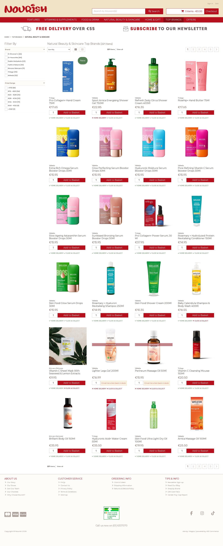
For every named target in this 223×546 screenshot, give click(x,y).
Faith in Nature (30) (16, 65)
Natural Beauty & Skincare (122, 19)
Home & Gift (153, 19)
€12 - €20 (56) (14, 91)
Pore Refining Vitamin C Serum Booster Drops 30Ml (195, 169)
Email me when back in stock (114, 383)
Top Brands (173, 19)
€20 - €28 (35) (14, 95)
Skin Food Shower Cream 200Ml (153, 303)
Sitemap (63, 495)
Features (33, 19)
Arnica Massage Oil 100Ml (192, 438)
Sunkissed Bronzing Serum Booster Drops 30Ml (107, 237)
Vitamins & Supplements (61, 19)
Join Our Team (12, 488)
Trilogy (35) (12, 72)
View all (120, 49)
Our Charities (11, 492)
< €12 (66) (12, 88)
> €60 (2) (11, 109)
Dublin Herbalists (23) (16, 61)
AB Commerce (212, 531)
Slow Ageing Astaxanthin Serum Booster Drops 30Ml (67, 237)
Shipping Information (122, 485)
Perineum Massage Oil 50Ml (151, 370)
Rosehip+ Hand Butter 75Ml (194, 100)
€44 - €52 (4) (13, 105)
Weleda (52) (13, 75)
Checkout (211, 11)
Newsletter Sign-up (174, 482)
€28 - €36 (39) (14, 98)
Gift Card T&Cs (173, 492)
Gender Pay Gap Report (176, 495)
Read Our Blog (173, 485)
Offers (191, 19)
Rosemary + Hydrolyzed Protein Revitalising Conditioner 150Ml (196, 237)
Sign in (210, 3)
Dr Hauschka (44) (15, 58)
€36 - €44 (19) (14, 102)
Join (217, 3)
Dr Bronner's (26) (15, 54)
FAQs (61, 482)
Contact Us (64, 485)
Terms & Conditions (67, 492)
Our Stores (10, 485)
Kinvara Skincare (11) (16, 68)
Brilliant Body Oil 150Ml (62, 438)
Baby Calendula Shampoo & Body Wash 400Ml (194, 304)
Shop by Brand (173, 488)
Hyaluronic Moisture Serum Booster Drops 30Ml (151, 169)
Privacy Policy (65, 488)
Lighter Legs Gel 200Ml (105, 370)
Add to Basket (71, 112)
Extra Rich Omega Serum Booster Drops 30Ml (63, 169)
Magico (192, 531)
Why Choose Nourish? (15, 495)
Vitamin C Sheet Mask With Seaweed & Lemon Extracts (64, 372)
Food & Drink (90, 19)
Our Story (10, 482)
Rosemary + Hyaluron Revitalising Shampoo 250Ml (108, 304)
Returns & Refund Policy (123, 488)
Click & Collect (119, 482)
